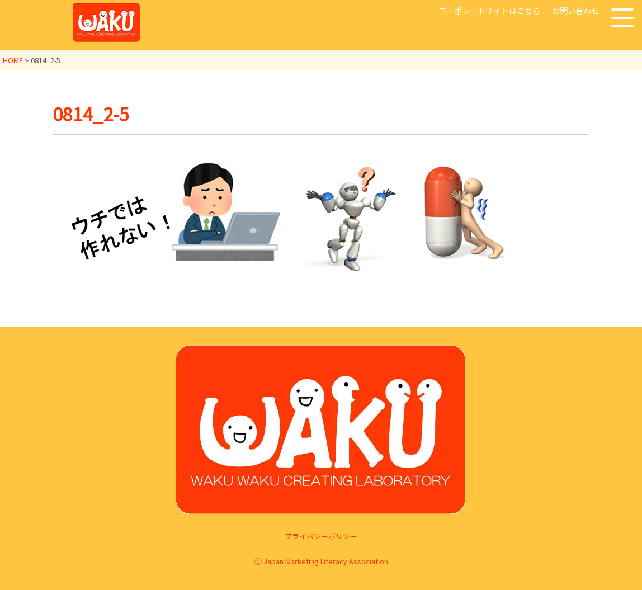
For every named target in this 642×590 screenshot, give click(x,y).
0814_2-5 (91, 113)
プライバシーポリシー (321, 535)
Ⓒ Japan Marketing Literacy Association (321, 560)
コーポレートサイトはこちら (489, 10)
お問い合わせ (575, 10)
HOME (13, 60)
